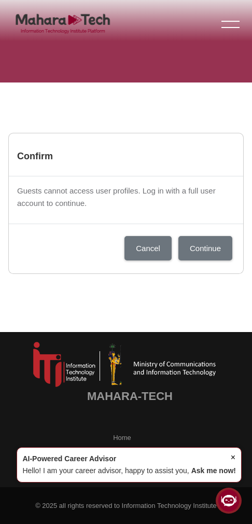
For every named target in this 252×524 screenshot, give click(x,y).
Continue (205, 248)
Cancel (148, 248)
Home (122, 438)
